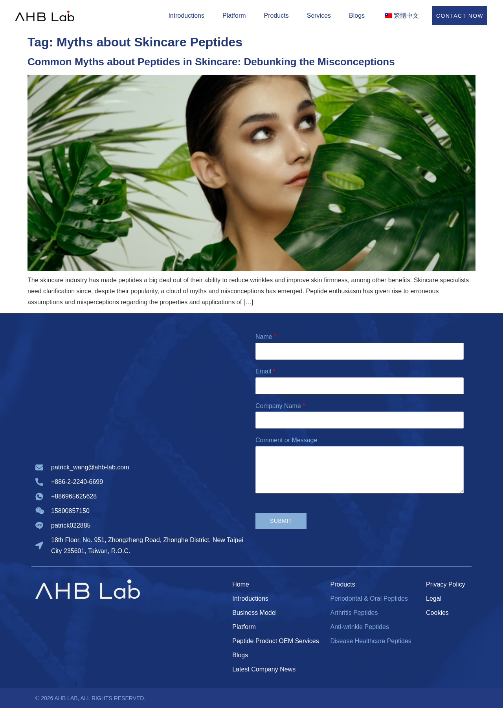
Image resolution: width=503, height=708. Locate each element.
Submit (281, 521)
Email (265, 371)
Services (318, 15)
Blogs (356, 15)
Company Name (280, 406)
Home (240, 584)
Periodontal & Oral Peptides (369, 598)
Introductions (186, 15)
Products (275, 15)
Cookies (437, 612)
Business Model (254, 612)
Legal (433, 598)
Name (265, 336)
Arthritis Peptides (354, 612)
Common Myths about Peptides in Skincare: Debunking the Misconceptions (211, 62)
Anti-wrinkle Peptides (359, 626)
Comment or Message (286, 440)
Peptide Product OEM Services (275, 641)
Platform (234, 15)
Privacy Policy (445, 584)
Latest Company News (264, 669)
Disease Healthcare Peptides (370, 641)
